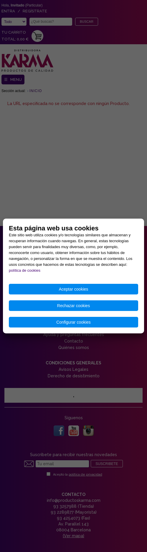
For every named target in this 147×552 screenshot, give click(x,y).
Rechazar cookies (73, 305)
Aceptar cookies (73, 289)
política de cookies (24, 270)
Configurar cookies (73, 322)
